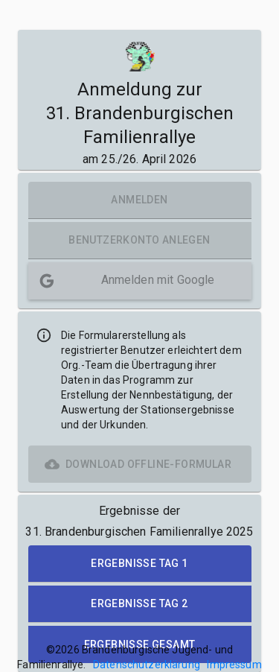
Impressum (234, 665)
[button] (139, 280)
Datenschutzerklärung (146, 665)
